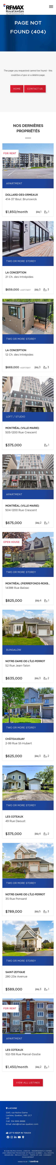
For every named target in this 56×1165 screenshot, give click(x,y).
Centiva (33, 1161)
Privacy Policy (21, 1155)
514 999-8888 (18, 1121)
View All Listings (28, 1083)
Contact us (35, 89)
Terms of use (36, 1155)
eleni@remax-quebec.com (25, 1124)
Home (16, 89)
